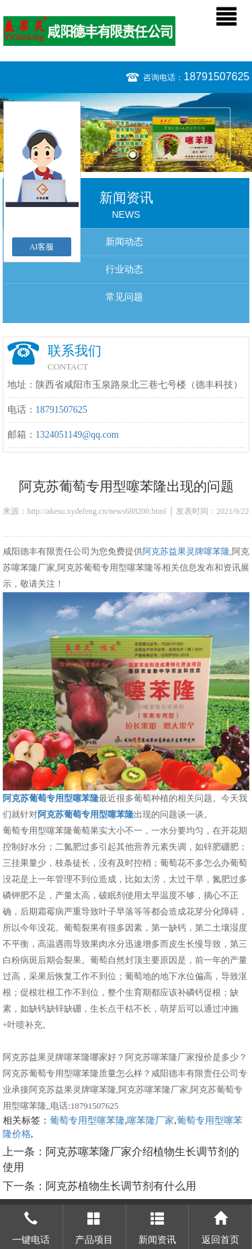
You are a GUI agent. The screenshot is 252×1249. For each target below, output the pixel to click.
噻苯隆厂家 (150, 1120)
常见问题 (124, 297)
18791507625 (216, 76)
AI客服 (42, 247)
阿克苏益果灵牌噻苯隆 (186, 551)
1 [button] (120, 155)
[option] (126, 132)
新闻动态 (124, 242)
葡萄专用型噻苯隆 (87, 1120)
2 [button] (133, 155)
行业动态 (124, 269)
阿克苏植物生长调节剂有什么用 (121, 1186)
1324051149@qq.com (77, 435)
